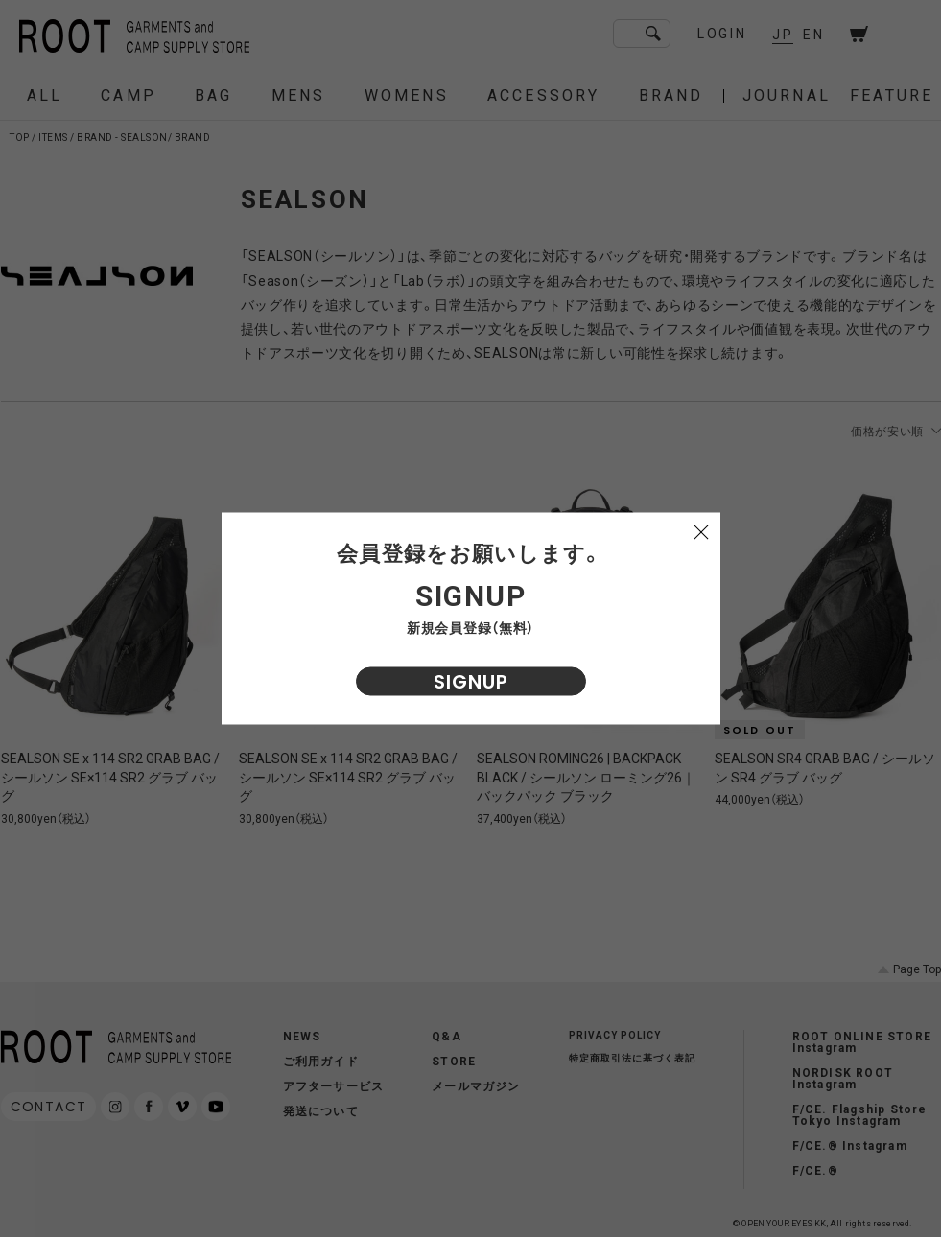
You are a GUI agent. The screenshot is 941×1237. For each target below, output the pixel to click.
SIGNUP (471, 681)
